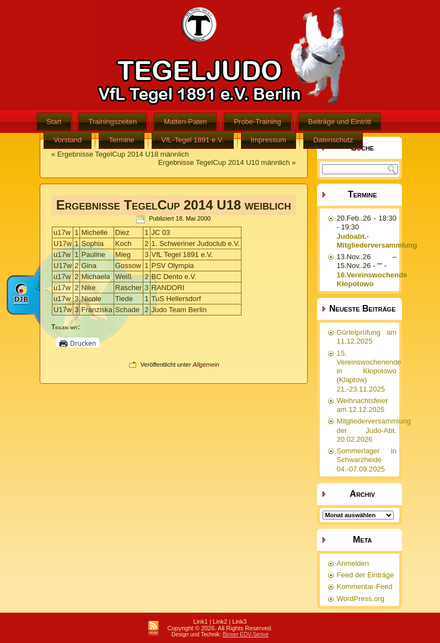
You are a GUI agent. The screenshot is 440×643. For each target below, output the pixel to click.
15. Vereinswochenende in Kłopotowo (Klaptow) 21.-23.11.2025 (369, 371)
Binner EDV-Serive (246, 634)
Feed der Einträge (365, 575)
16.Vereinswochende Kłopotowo (372, 279)
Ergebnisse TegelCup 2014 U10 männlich (224, 162)
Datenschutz (333, 140)
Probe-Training (257, 121)
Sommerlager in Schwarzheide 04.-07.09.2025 (367, 460)
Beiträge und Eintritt (339, 121)
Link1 (201, 621)
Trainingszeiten (112, 121)
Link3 (239, 621)
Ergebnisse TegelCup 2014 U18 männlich (123, 154)
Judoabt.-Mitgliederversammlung (377, 240)
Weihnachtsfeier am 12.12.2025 (362, 405)
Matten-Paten (185, 121)
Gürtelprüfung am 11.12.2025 (367, 336)
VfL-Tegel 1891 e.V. (193, 140)
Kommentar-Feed (365, 586)
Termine (121, 140)
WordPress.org (360, 598)
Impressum (268, 140)
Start (53, 121)
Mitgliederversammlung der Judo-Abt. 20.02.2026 (374, 430)
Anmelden (353, 563)
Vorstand (67, 140)
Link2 (220, 621)
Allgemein (205, 364)
